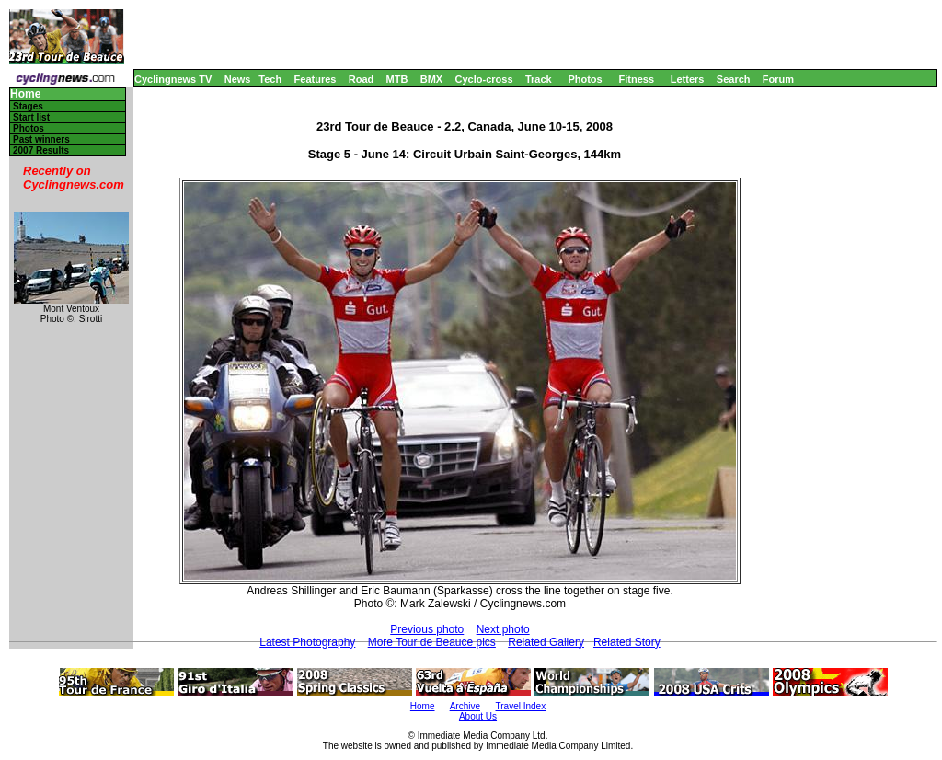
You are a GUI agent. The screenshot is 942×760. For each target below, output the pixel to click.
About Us (478, 716)
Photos (585, 79)
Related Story (627, 642)
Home (25, 94)
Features (315, 79)
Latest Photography (307, 642)
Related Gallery (546, 642)
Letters (688, 79)
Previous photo (427, 629)
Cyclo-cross (484, 79)
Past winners (41, 139)
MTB (397, 79)
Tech (269, 79)
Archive (465, 706)
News (237, 79)
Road (361, 79)
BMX (431, 79)
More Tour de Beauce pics (432, 642)
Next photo (503, 629)
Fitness (636, 79)
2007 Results (41, 150)
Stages (28, 106)
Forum (778, 79)
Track (538, 79)
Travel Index (521, 706)
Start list (31, 117)
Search (734, 79)
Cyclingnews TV (173, 79)
